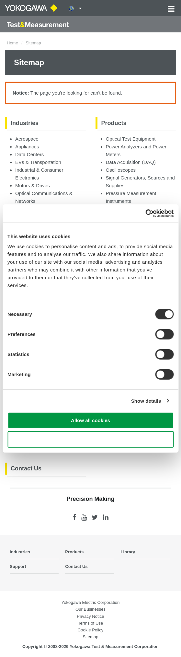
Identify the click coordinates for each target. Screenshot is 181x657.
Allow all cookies (90, 420)
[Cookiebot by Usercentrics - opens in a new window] (145, 213)
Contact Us (26, 468)
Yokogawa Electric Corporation (91, 602)
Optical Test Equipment (131, 139)
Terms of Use (90, 623)
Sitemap (90, 636)
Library (128, 551)
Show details (146, 400)
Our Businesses (90, 609)
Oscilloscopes (121, 170)
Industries (25, 123)
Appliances (27, 146)
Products (114, 123)
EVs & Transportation (38, 162)
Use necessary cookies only (90, 439)
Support (18, 566)
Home (12, 42)
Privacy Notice (90, 616)
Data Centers (29, 154)
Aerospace (27, 139)
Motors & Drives (32, 185)
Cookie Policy (91, 630)
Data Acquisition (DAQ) (131, 162)
